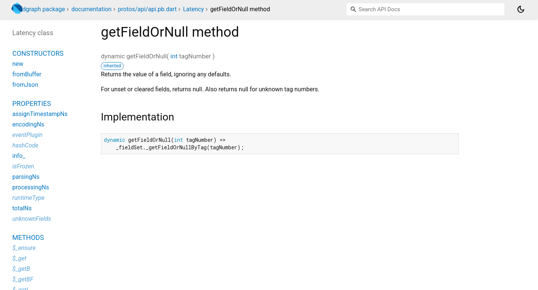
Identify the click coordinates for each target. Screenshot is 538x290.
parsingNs (26, 176)
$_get (19, 258)
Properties (31, 103)
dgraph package (43, 9)
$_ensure (23, 247)
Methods (28, 237)
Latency (193, 9)
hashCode (25, 145)
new (17, 63)
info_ (18, 155)
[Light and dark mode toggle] (521, 9)
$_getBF (22, 279)
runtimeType (28, 197)
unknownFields (31, 218)
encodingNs (28, 124)
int (173, 56)
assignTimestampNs (40, 113)
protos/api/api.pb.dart (147, 9)
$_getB (21, 268)
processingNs (30, 187)
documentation (91, 9)
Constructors (38, 53)
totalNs (22, 208)
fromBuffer (26, 74)
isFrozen (23, 166)
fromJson (25, 84)
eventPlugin (27, 134)
